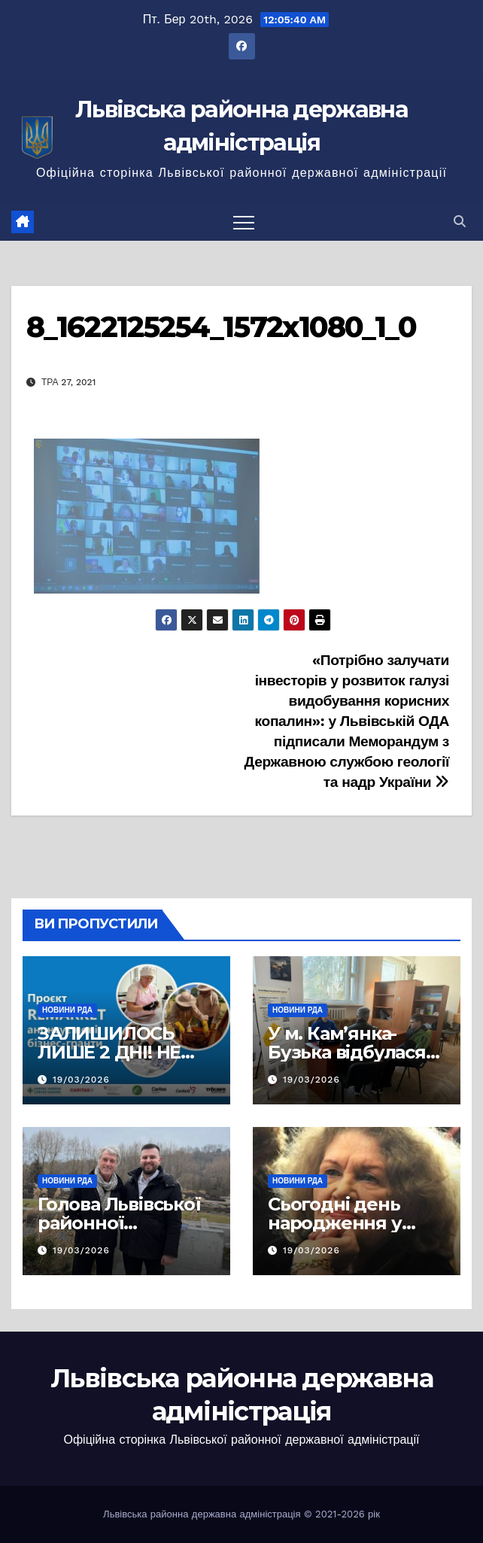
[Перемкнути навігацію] (243, 222)
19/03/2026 (81, 1079)
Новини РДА (67, 1010)
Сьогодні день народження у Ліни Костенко (335, 1223)
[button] (460, 221)
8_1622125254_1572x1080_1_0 (221, 327)
